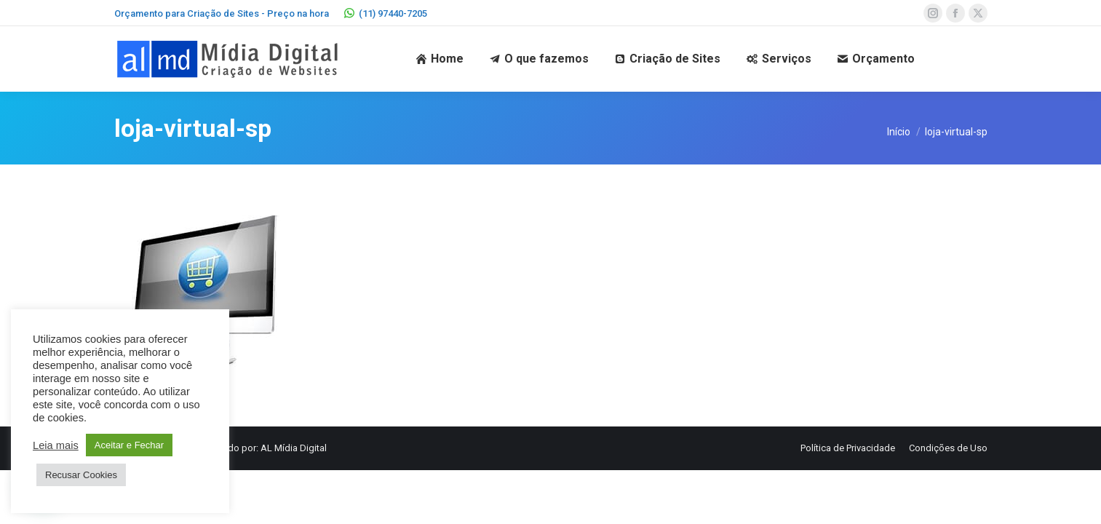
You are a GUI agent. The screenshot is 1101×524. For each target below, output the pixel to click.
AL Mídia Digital (294, 447)
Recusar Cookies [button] (81, 474)
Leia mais (56, 445)
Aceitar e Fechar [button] (129, 445)
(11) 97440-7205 (385, 13)
